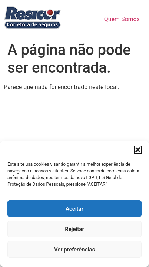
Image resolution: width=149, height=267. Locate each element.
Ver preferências (74, 249)
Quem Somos (122, 19)
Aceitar (74, 208)
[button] (138, 150)
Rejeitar (74, 229)
